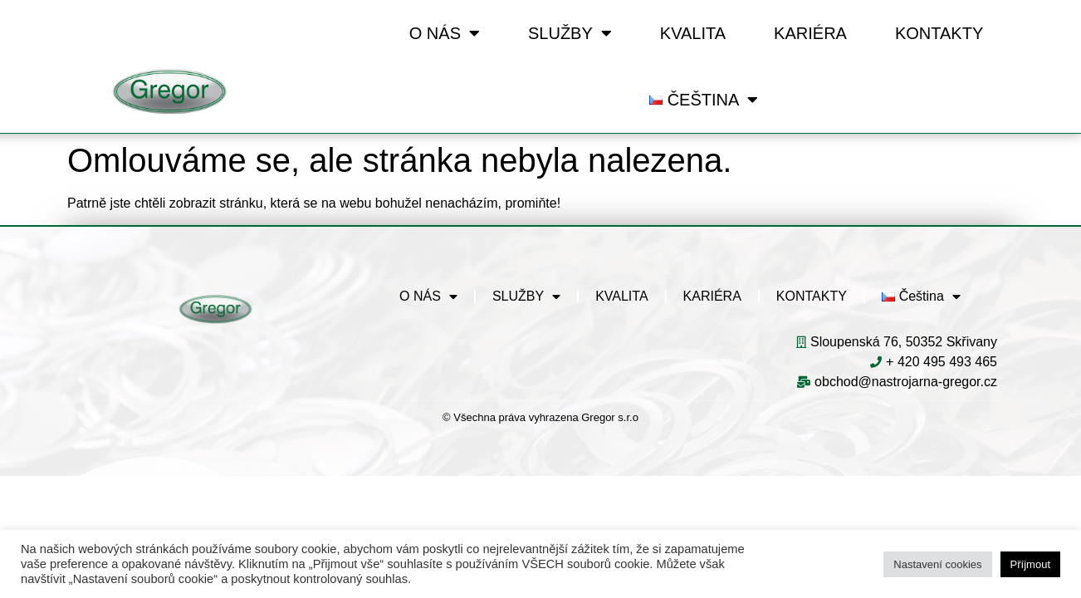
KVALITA (693, 33)
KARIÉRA (810, 33)
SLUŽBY (570, 33)
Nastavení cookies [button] (937, 564)
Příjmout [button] (1030, 564)
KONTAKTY (939, 33)
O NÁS (444, 33)
